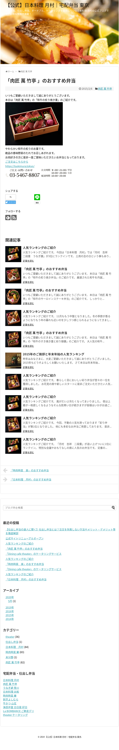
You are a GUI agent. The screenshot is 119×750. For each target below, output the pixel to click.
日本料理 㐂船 (11, 691)
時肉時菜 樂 (12, 652)
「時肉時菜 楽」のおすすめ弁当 (26, 470)
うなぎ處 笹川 (11, 688)
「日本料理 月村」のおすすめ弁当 (27, 479)
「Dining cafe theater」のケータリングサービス (33, 554)
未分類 (9, 657)
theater (10, 637)
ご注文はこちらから (16, 161)
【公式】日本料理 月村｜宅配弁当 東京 (47, 4)
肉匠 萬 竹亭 (105, 88)
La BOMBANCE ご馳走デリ (18, 711)
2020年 (10, 597)
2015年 (10, 615)
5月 (10, 601)
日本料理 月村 (14, 647)
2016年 (10, 611)
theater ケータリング (15, 715)
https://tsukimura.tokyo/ (20, 166)
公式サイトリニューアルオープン (25, 538)
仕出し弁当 (12, 642)
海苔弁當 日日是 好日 (15, 707)
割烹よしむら (10, 699)
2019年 (10, 607)
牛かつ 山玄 (9, 703)
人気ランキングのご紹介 (20, 543)
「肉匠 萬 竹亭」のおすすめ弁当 (24, 548)
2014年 (10, 619)
